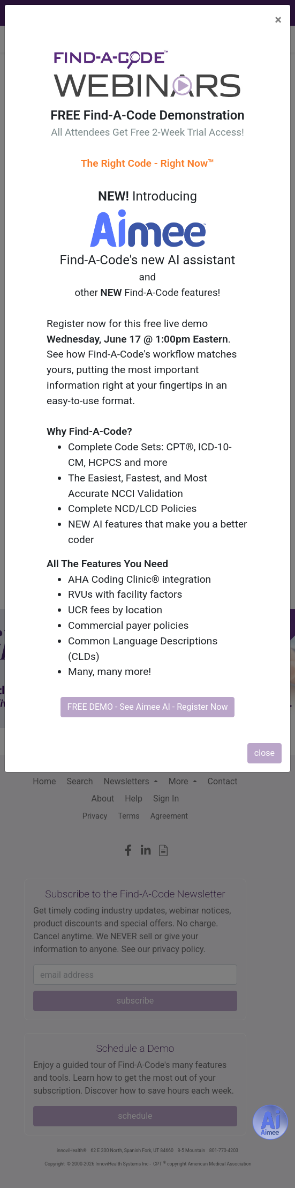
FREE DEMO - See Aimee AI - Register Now (147, 707)
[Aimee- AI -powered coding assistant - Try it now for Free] (270, 1122)
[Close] (278, 20)
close (264, 753)
